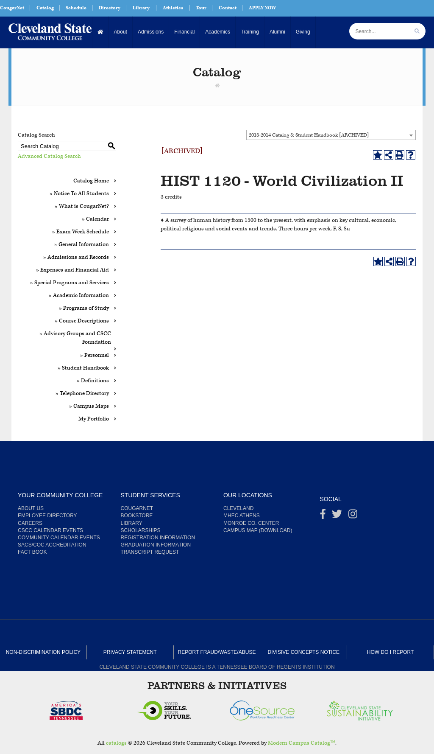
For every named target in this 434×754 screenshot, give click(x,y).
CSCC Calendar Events (50, 530)
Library (141, 8)
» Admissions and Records (76, 257)
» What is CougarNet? (82, 206)
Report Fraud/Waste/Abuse (217, 652)
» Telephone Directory (82, 393)
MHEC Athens (241, 516)
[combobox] (331, 135)
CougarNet (12, 8)
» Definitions (93, 380)
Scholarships (141, 530)
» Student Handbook (83, 368)
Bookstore (137, 516)
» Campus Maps (89, 406)
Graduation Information (156, 545)
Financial (184, 32)
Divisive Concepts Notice (303, 652)
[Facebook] (323, 516)
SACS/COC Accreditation (52, 545)
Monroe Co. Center (251, 523)
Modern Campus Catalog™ (301, 743)
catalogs (116, 743)
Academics (217, 32)
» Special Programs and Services (69, 282)
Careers (30, 523)
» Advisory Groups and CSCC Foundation (75, 338)
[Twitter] (337, 516)
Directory (109, 8)
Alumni (277, 32)
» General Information (81, 244)
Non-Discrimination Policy (43, 652)
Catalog (45, 8)
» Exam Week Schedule (80, 231)
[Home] (100, 32)
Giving (303, 32)
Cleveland (238, 508)
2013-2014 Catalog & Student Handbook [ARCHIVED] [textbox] (309, 135)
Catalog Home (91, 181)
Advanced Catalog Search (49, 156)
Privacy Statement (130, 652)
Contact (227, 8)
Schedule (76, 8)
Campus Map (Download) (257, 530)
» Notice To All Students (79, 193)
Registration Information (158, 538)
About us (31, 508)
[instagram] (352, 516)
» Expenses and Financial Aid (72, 270)
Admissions (151, 32)
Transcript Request (150, 552)
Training (250, 32)
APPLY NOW (262, 8)
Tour (201, 8)
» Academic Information (79, 295)
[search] (417, 31)
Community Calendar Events (59, 538)
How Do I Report (390, 652)
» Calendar (95, 219)
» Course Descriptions (82, 321)
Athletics (173, 8)
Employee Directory (47, 516)
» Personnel (94, 355)
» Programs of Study (84, 308)
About (120, 32)
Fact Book (32, 552)
